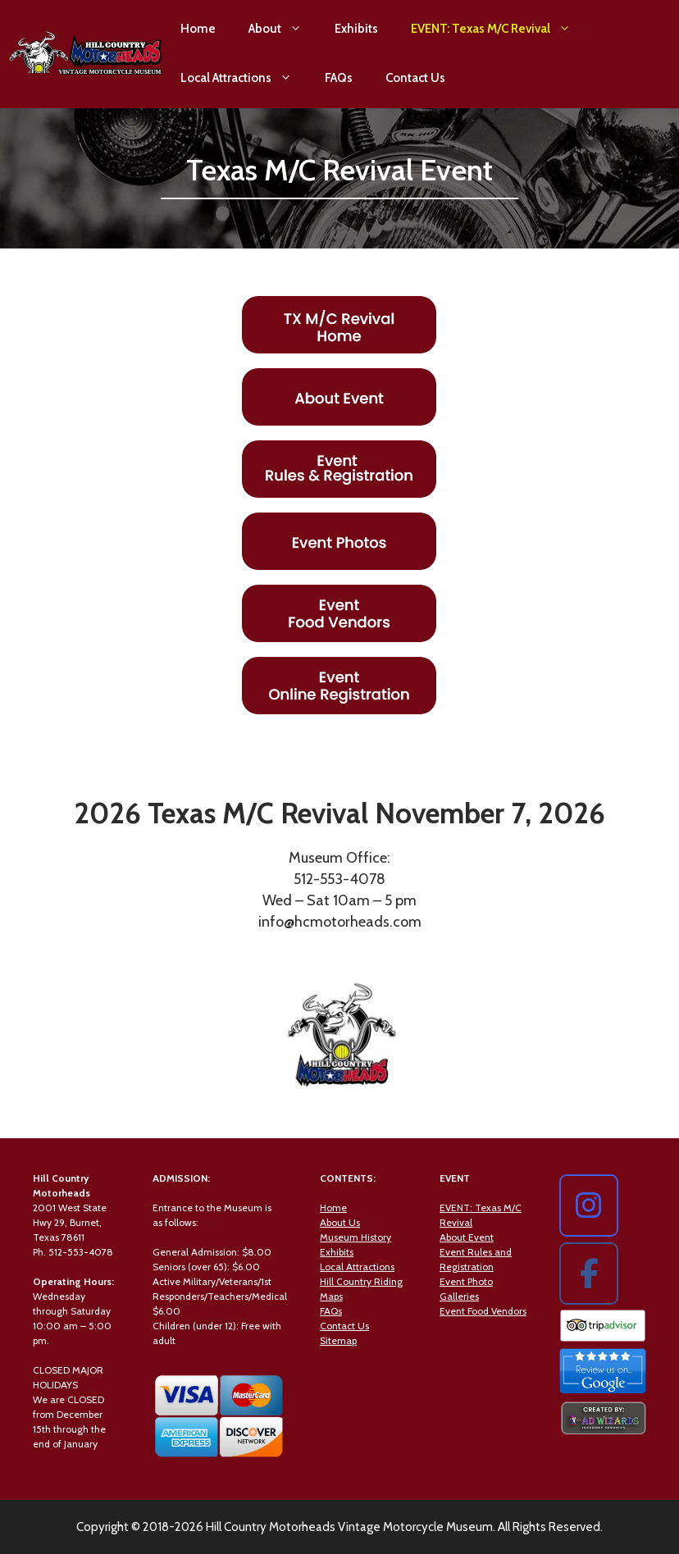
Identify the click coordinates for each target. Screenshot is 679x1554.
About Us (340, 1222)
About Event (467, 1237)
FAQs (339, 78)
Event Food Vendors (483, 1311)
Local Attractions (244, 78)
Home (198, 28)
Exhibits (356, 28)
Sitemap (338, 1340)
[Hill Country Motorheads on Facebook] (588, 1273)
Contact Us (415, 78)
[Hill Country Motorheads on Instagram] (588, 1205)
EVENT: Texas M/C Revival (499, 28)
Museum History (355, 1237)
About (283, 28)
